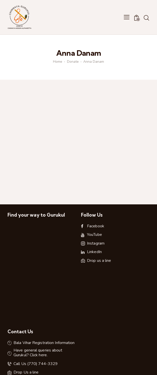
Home (57, 61)
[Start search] (146, 18)
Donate (73, 61)
